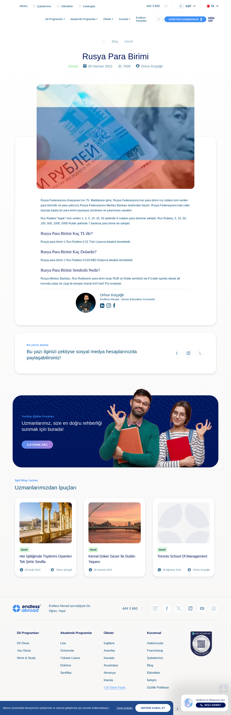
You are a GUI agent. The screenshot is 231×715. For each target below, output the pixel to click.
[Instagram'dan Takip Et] (155, 608)
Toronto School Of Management (182, 556)
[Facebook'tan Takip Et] (166, 608)
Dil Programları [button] (54, 19)
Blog (115, 41)
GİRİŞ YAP (211, 19)
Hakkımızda (155, 643)
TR (210, 6)
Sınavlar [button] (123, 19)
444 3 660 (153, 6)
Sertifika (65, 672)
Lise (63, 643)
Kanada (109, 658)
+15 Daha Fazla (114, 687)
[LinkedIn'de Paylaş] (188, 353)
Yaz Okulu (24, 650)
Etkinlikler (153, 672)
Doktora (65, 665)
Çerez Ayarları (124, 708)
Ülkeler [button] (107, 19)
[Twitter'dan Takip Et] (178, 608)
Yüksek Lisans (70, 658)
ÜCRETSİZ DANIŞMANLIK (184, 19)
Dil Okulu (23, 643)
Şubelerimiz (155, 658)
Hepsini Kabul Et (153, 708)
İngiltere (109, 643)
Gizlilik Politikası (158, 687)
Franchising (155, 650)
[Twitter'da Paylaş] (199, 353)
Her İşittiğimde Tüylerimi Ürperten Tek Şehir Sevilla (45, 559)
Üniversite (67, 650)
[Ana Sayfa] (103, 41)
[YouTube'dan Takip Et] (202, 608)
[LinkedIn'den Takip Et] (190, 608)
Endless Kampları (141, 19)
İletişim (152, 680)
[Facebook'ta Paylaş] (176, 353)
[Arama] (159, 19)
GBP (185, 6)
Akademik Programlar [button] (83, 19)
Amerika (109, 650)
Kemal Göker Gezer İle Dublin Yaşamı (111, 559)
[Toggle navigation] (21, 6)
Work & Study (26, 658)
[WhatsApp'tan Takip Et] (213, 608)
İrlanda (108, 680)
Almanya (110, 672)
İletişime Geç (37, 444)
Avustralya (111, 665)
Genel (129, 41)
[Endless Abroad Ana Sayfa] (27, 19)
